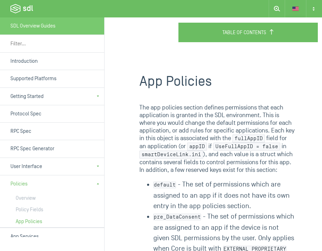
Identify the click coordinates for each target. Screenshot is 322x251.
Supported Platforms (33, 79)
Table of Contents (248, 32)
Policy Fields (29, 210)
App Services (24, 236)
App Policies (29, 222)
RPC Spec (20, 131)
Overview (26, 198)
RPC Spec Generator (32, 149)
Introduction (24, 61)
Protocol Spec (25, 114)
